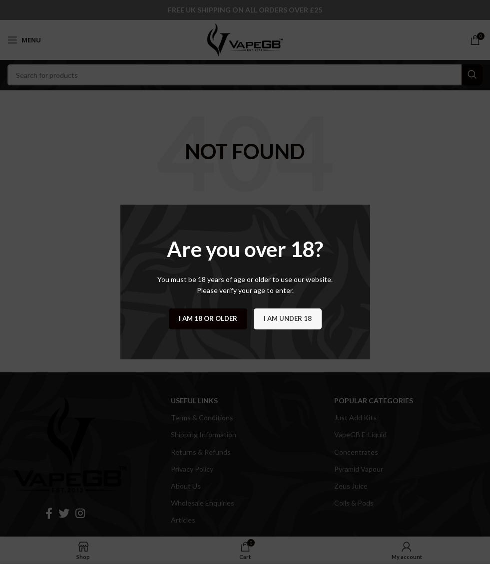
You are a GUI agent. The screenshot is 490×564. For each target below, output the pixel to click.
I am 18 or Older (208, 318)
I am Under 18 (288, 318)
